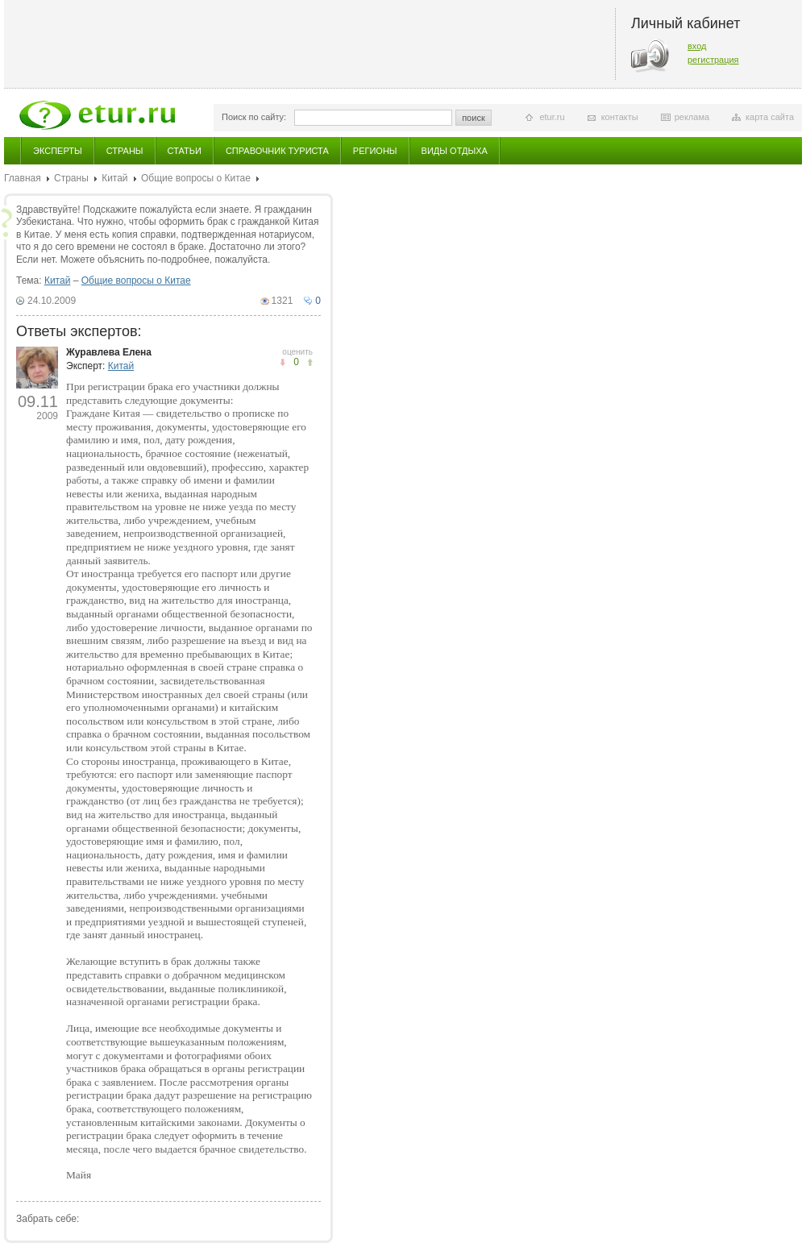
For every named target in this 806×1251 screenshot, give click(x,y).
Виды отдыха (455, 151)
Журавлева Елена (109, 352)
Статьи (185, 151)
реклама (692, 117)
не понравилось (310, 362)
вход (697, 46)
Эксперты (57, 151)
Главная (22, 178)
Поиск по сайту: (254, 117)
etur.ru (551, 117)
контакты (619, 117)
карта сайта (770, 117)
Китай (114, 178)
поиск (473, 118)
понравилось (282, 362)
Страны (124, 151)
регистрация (713, 59)
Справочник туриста (277, 151)
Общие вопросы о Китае (196, 178)
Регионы (375, 151)
